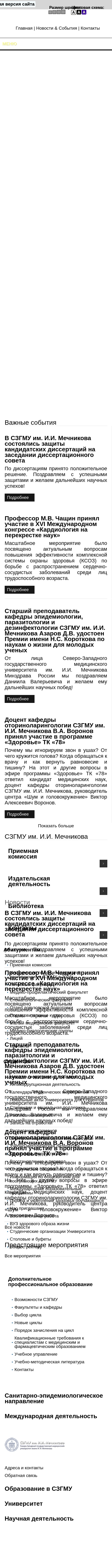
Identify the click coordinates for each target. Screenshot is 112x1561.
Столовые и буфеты (30, 1239)
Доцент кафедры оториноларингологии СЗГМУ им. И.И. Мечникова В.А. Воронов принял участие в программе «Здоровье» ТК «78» (55, 731)
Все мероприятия (23, 1255)
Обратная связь (21, 1475)
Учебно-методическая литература (49, 1361)
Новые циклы (28, 1322)
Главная (24, 28)
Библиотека (26, 905)
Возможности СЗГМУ (36, 1299)
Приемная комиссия (23, 853)
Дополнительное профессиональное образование (50, 1281)
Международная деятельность (51, 1416)
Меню (9, 43)
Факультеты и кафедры (38, 1307)
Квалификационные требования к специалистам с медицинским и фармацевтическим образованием (49, 1342)
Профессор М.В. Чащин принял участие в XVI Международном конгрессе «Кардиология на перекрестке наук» (52, 527)
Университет (24, 1503)
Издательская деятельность (29, 881)
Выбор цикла (27, 1314)
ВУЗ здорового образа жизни (39, 1223)
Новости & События (56, 28)
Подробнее (18, 497)
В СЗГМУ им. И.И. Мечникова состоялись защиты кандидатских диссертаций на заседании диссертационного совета (50, 449)
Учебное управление (35, 1354)
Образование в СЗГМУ (38, 1488)
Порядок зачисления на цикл (44, 1330)
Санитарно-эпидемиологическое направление (54, 1398)
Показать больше (56, 825)
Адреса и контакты (24, 1467)
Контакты (90, 28)
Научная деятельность (39, 1518)
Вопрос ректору (26, 1246)
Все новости (17, 1227)
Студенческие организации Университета (52, 1231)
